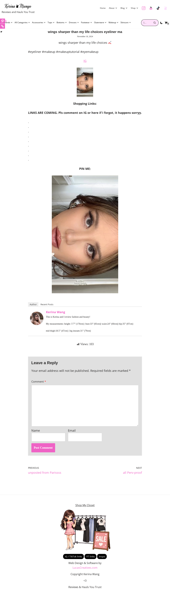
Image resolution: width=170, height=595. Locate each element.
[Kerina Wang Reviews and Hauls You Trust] (18, 8)
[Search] (155, 22)
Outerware (100, 22)
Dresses (74, 22)
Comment (38, 383)
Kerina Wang (55, 314)
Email (72, 433)
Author (33, 306)
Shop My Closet (85, 508)
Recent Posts (47, 306)
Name (35, 433)
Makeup (114, 22)
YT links (90, 559)
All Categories (22, 22)
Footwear (86, 22)
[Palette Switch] (161, 22)
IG (85, 61)
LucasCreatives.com (85, 570)
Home (103, 8)
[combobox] (146, 22)
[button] (116, 8)
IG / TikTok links (73, 559)
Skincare (126, 22)
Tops (51, 22)
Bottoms (62, 22)
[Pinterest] (3, 21)
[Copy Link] (2, 26)
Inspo (102, 559)
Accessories (39, 22)
